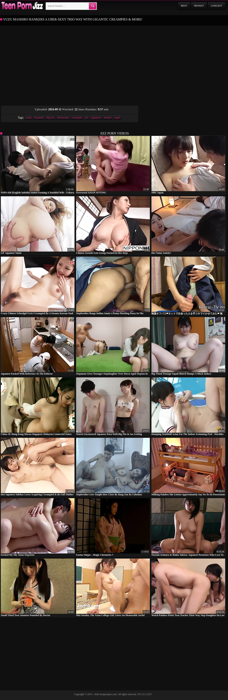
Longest (216, 5)
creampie (77, 117)
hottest (107, 117)
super (117, 117)
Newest (199, 5)
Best (184, 5)
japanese (96, 117)
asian (29, 117)
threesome (63, 117)
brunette (39, 117)
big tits (50, 117)
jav (86, 117)
